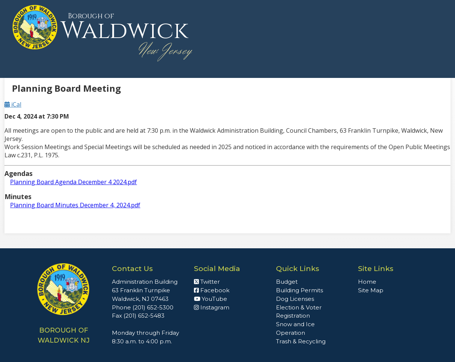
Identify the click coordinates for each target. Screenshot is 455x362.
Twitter (207, 281)
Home (367, 281)
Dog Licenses (295, 298)
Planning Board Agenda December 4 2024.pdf (73, 182)
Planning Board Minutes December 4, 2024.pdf (75, 205)
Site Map (370, 290)
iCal (12, 104)
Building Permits (299, 290)
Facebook (211, 290)
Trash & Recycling (301, 341)
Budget (287, 281)
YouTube (210, 298)
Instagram (211, 307)
